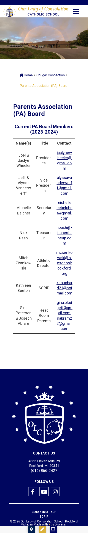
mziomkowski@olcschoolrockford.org (64, 263)
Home (26, 75)
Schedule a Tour (44, 511)
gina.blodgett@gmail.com (64, 307)
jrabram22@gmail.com (64, 323)
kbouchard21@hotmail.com (64, 288)
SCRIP (44, 516)
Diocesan (61, 524)
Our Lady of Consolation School (42, 521)
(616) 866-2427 (44, 470)
